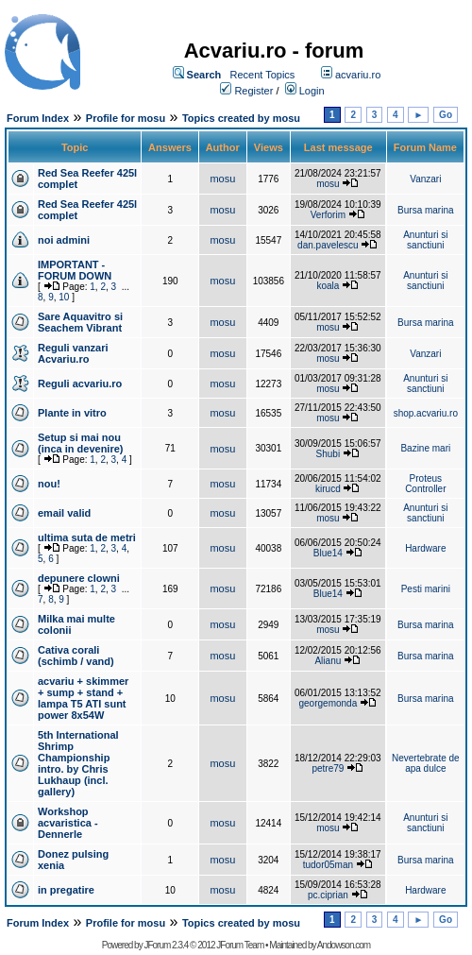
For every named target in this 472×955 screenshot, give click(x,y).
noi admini (64, 240)
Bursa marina (425, 210)
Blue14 (328, 553)
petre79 (328, 768)
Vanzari (425, 179)
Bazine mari (425, 448)
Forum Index (38, 118)
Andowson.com (343, 945)
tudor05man (328, 865)
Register (253, 90)
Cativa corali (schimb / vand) (76, 655)
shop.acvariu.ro (426, 413)
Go (445, 115)
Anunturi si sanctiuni (425, 240)
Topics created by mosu (241, 118)
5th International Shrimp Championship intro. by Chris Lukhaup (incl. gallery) (78, 763)
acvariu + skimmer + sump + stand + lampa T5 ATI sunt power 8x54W (83, 698)
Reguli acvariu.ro (80, 383)
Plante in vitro (72, 412)
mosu (222, 178)
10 (64, 297)
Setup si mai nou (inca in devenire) (80, 443)
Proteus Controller (425, 483)
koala (327, 286)
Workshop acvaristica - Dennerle (68, 823)
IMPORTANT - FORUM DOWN (74, 270)
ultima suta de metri (87, 537)
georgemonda (328, 703)
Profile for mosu (125, 118)
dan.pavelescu (328, 245)
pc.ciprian (328, 895)
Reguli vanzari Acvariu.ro (73, 353)
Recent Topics (262, 74)
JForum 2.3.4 (165, 945)
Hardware (425, 548)
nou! (49, 483)
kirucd (328, 489)
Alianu (327, 661)
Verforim (328, 215)
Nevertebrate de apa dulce (426, 763)
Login (312, 90)
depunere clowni (79, 578)
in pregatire (66, 889)
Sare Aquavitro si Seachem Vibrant (80, 322)
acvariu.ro (357, 74)
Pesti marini (425, 589)
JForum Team (239, 945)
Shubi (328, 454)
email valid (64, 513)
